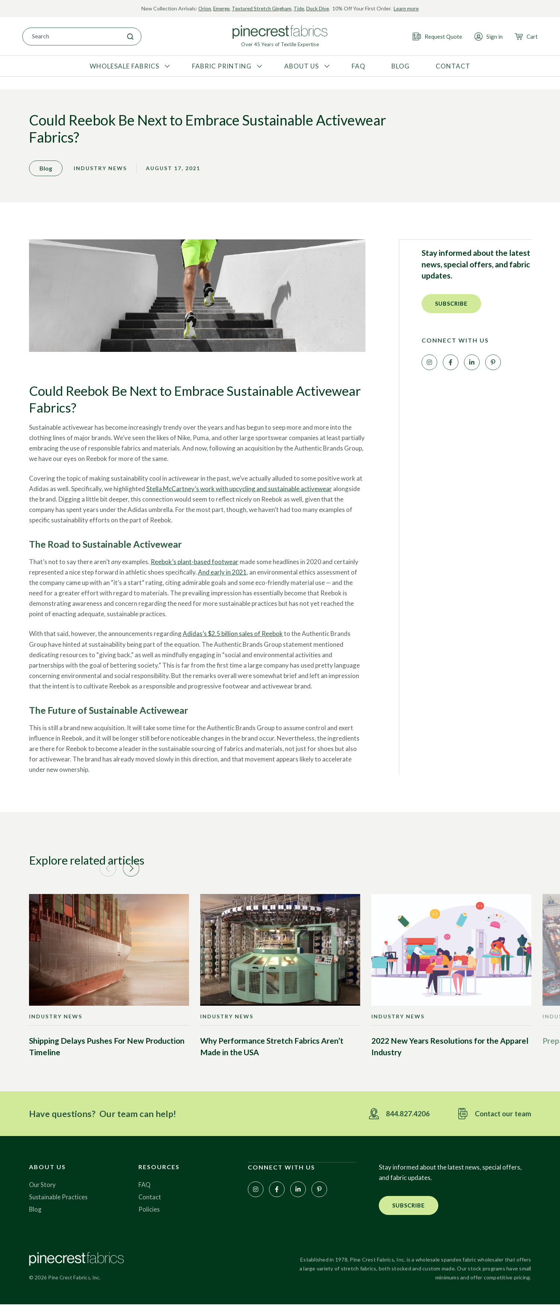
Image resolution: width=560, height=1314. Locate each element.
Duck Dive (320, 8)
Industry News (100, 174)
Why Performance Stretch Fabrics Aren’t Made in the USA (271, 1054)
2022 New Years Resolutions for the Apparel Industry (449, 1054)
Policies (149, 1218)
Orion (201, 8)
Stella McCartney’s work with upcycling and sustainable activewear (239, 495)
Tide (300, 8)
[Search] (130, 36)
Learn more (410, 8)
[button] (451, 309)
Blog (35, 1218)
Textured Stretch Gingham (261, 8)
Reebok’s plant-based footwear (195, 568)
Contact (149, 1206)
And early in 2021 (222, 578)
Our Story (43, 1193)
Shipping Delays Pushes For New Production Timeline (107, 1054)
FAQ (144, 1193)
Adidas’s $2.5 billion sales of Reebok (233, 640)
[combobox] (71, 36)
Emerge (219, 8)
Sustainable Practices (59, 1206)
